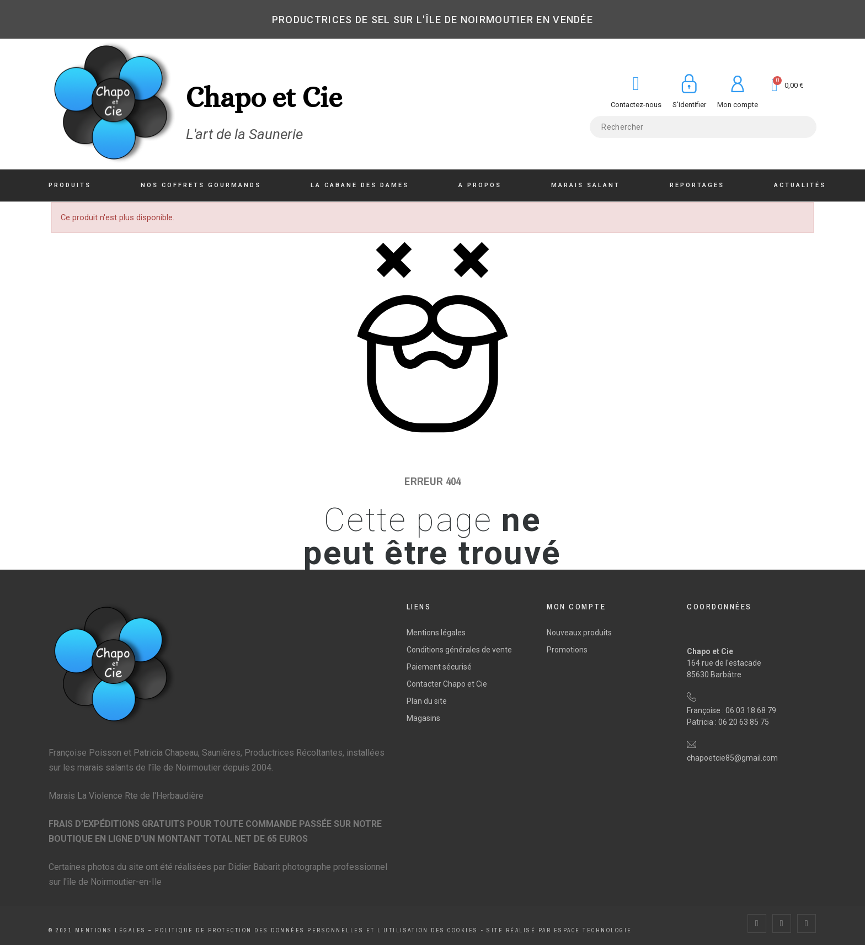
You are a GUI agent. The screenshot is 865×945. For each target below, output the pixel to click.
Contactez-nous (636, 104)
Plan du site (427, 701)
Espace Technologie (593, 930)
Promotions (567, 649)
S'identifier (689, 104)
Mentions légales (436, 632)
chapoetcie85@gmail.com (732, 757)
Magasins (423, 718)
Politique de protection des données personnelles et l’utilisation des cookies (316, 930)
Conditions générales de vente (459, 649)
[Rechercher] (703, 127)
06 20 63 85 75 (743, 722)
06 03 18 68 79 (750, 710)
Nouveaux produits (579, 632)
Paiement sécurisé (439, 666)
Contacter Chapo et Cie (447, 683)
